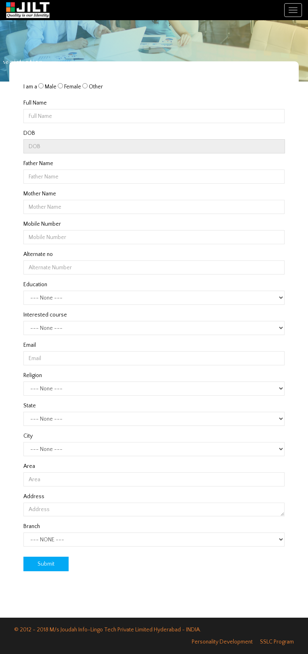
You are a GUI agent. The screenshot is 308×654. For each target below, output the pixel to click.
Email (29, 345)
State (29, 405)
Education (35, 284)
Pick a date (277, 146)
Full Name (35, 103)
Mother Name (39, 194)
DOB (29, 133)
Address (33, 496)
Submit (46, 564)
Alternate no (38, 254)
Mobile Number (42, 224)
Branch (31, 526)
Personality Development (222, 642)
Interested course (45, 315)
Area (29, 466)
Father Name (38, 163)
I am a (30, 87)
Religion (32, 375)
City (28, 436)
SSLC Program (277, 642)
